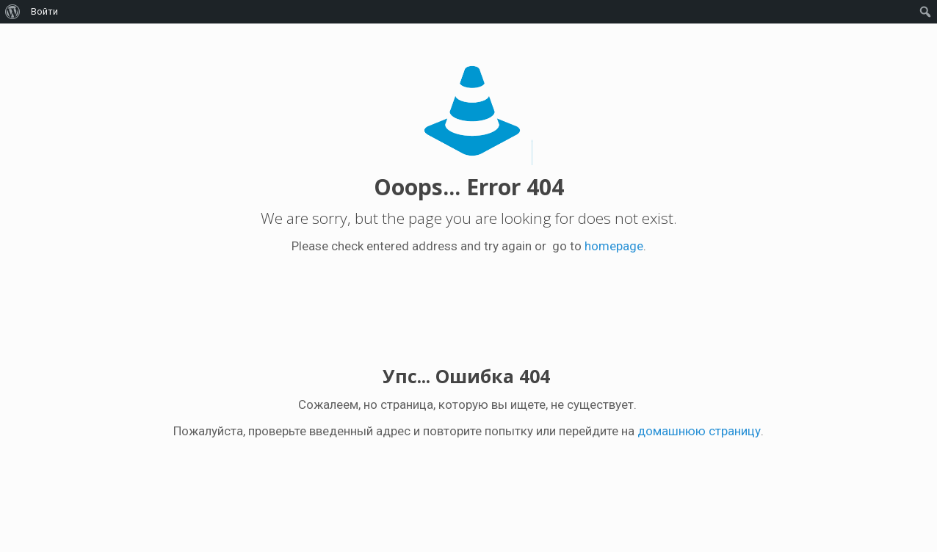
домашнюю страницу (699, 431)
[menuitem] (13, 11)
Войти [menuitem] (44, 11)
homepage (614, 246)
